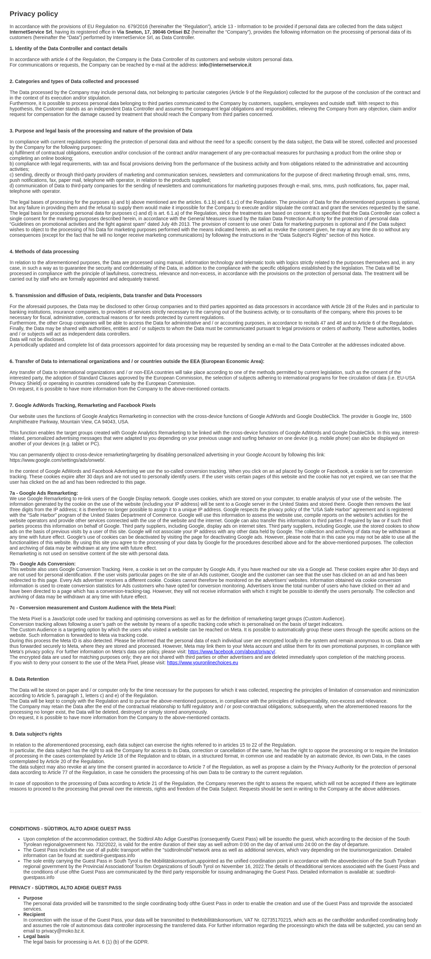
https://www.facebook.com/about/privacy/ (231, 651)
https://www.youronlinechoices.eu (202, 662)
